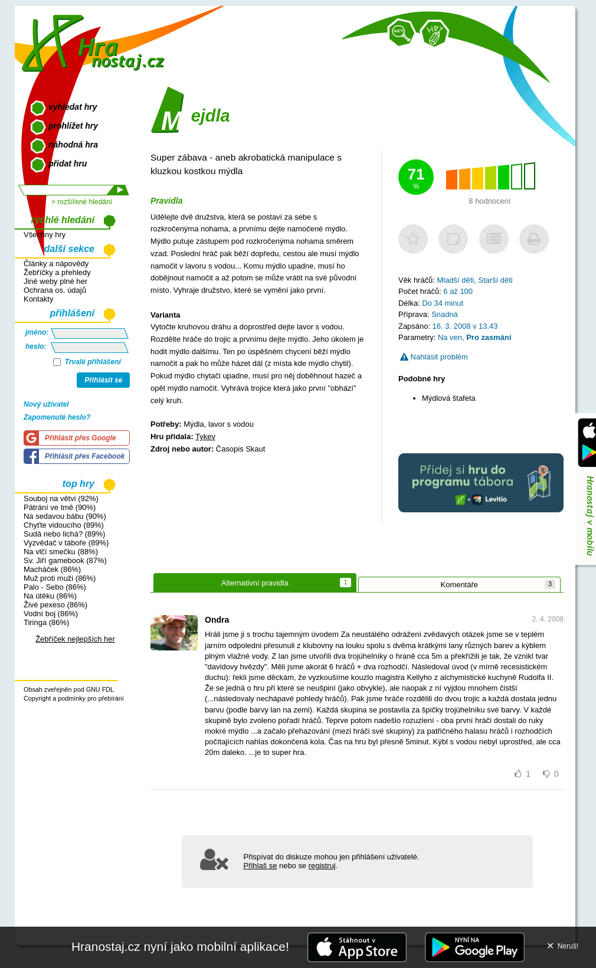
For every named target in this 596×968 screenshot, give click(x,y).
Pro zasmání (488, 337)
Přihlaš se (260, 865)
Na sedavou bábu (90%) (65, 516)
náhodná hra (73, 144)
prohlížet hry (73, 125)
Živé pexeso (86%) (55, 604)
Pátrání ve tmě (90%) (60, 507)
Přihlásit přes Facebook (85, 456)
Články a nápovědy (56, 263)
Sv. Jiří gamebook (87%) (65, 560)
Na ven (450, 337)
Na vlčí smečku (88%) (61, 551)
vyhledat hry (72, 107)
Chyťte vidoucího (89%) (64, 525)
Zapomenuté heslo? (57, 417)
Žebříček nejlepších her (75, 639)
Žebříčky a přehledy (57, 272)
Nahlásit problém (434, 356)
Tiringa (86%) (46, 622)
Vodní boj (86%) (51, 613)
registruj (322, 865)
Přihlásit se (103, 380)
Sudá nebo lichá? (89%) (64, 533)
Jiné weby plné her (55, 281)
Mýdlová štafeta (449, 398)
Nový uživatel (46, 404)
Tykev (205, 436)
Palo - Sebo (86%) (55, 587)
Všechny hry (45, 234)
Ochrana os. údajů (55, 290)
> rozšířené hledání (81, 202)
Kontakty (38, 299)
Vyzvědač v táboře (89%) (66, 542)
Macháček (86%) (52, 569)
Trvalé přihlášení (87, 362)
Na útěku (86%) (50, 595)
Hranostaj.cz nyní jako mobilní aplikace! (180, 946)
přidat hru (67, 163)
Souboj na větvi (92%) (61, 498)
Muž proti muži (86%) (60, 578)
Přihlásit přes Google (80, 438)
